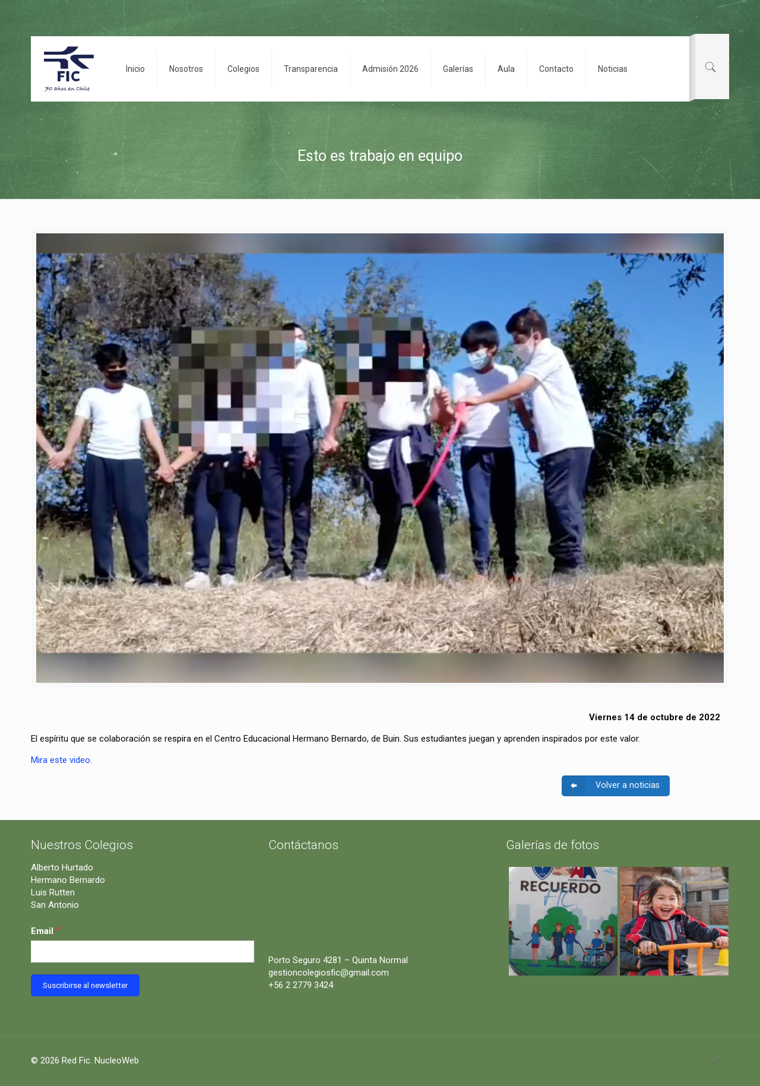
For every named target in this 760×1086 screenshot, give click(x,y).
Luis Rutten (53, 892)
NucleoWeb (116, 1060)
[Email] (142, 951)
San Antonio (55, 905)
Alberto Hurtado (62, 867)
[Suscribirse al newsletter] (85, 985)
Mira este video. (61, 760)
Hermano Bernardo (68, 880)
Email (46, 930)
